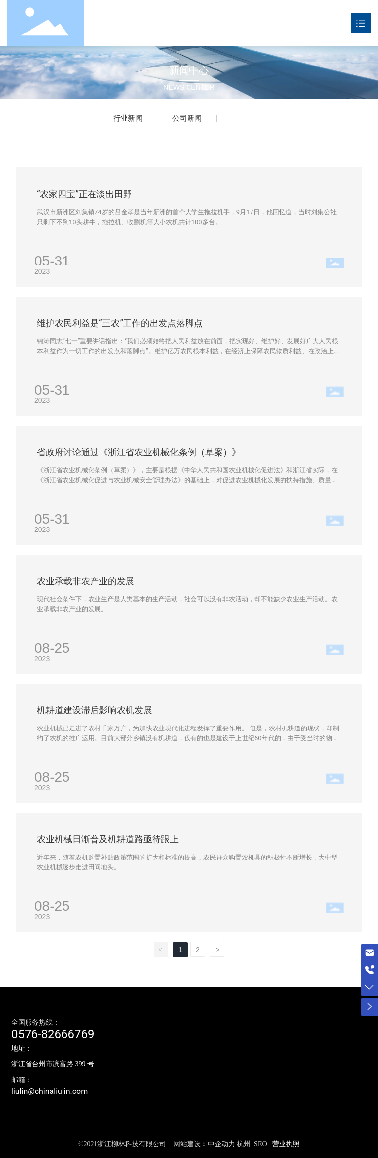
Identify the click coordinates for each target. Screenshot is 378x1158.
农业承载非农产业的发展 (85, 581)
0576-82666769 (52, 1034)
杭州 (244, 1144)
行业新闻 (128, 118)
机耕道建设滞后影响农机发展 (94, 710)
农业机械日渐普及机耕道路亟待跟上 (108, 839)
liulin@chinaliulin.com (49, 1091)
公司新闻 (187, 118)
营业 (278, 1144)
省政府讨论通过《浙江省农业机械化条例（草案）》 (139, 452)
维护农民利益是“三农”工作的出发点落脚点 (120, 323)
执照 (293, 1144)
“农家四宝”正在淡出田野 (84, 194)
